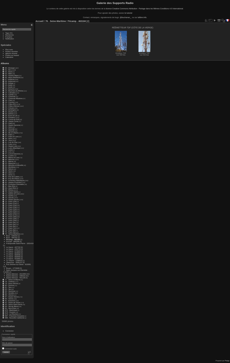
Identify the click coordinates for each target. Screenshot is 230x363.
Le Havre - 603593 (13, 253)
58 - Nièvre (9, 169)
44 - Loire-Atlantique (12, 148)
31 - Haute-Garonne (12, 125)
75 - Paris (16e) (11, 213)
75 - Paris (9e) (10, 232)
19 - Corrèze (9, 102)
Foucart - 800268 (12, 241)
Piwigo (227, 361)
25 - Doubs (9, 112)
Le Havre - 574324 (13, 251)
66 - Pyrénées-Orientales (14, 184)
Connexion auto (9, 349)
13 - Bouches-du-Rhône (14, 91)
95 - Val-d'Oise (10, 308)
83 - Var (8, 289)
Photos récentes (11, 51)
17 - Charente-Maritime (14, 98)
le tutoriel (128, 13)
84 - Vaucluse (10, 291)
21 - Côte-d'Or (10, 104)
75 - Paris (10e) (11, 201)
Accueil (39, 21)
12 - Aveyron (10, 89)
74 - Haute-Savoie (12, 199)
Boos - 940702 (11, 238)
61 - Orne (8, 175)
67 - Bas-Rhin (10, 186)
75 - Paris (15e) (11, 211)
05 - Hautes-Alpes (12, 75)
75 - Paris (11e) (11, 203)
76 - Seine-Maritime (12, 234)
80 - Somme (9, 285)
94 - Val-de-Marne (12, 306)
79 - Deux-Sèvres (11, 283)
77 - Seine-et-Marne (12, 280)
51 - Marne (9, 161)
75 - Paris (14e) (11, 209)
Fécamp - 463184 (13, 239)
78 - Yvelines (10, 281)
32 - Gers (8, 127)
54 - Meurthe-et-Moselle (14, 165)
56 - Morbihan (10, 167)
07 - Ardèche (10, 79)
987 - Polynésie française (14, 316)
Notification (9, 39)
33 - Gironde (9, 129)
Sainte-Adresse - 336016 (15, 276)
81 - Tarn (8, 287)
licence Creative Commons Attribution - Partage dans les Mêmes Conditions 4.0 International (144, 8)
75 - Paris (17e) (11, 215)
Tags (7, 33)
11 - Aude (8, 87)
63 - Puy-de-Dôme (12, 178)
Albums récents (11, 53)
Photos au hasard (12, 55)
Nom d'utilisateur (8, 337)
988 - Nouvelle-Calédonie (14, 318)
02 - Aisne (8, 72)
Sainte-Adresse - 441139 (15, 278)
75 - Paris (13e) (11, 207)
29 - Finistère (10, 117)
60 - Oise (8, 173)
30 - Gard (8, 123)
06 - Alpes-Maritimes (13, 77)
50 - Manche (9, 159)
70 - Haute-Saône (11, 192)
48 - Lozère (9, 156)
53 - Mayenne (10, 163)
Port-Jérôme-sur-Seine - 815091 (18, 264)
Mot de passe (7, 343)
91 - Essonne (10, 301)
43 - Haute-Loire (11, 146)
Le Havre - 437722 (13, 247)
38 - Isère (8, 138)
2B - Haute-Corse (11, 121)
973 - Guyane (10, 312)
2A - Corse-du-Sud (12, 119)
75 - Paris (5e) (10, 224)
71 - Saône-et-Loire (12, 194)
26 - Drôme (9, 114)
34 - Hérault (9, 131)
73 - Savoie (9, 198)
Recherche (9, 35)
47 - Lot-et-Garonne (12, 154)
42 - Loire (8, 144)
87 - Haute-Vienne (12, 297)
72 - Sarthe (9, 196)
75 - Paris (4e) (10, 222)
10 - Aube (8, 85)
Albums (5, 63)
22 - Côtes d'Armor (12, 106)
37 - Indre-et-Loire (12, 136)
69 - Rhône (9, 190)
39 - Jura (8, 140)
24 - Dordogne (10, 110)
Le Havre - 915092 (13, 259)
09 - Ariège (9, 83)
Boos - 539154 (11, 236)
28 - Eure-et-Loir (11, 116)
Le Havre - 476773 (13, 249)
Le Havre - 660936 (13, 255)
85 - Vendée (9, 293)
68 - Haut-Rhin (10, 188)
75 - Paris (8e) (10, 230)
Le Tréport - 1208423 (14, 260)
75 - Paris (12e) (11, 205)
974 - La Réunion (11, 314)
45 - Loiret (9, 150)
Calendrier (9, 57)
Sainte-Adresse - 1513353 (16, 274)
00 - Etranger (10, 68)
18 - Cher (8, 100)
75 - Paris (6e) (10, 226)
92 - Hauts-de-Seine (12, 302)
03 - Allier (8, 74)
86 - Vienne (9, 295)
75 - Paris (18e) (11, 217)
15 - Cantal (9, 95)
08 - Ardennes (10, 81)
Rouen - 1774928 (12, 268)
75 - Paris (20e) (11, 220)
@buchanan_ (125, 17)
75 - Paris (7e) (10, 228)
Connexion (9, 331)
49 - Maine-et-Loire (12, 157)
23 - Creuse (9, 108)
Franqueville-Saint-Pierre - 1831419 (19, 243)
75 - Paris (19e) (11, 219)
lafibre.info (142, 17)
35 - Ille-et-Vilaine (11, 133)
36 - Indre (8, 135)
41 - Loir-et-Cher (11, 142)
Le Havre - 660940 (13, 257)
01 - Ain (8, 70)
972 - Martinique (11, 310)
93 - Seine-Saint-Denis (13, 304)
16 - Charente (10, 96)
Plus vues (9, 49)
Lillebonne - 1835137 (14, 262)
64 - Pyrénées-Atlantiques (15, 180)
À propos (8, 37)
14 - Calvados (10, 93)
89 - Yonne (9, 299)
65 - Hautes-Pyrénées (13, 182)
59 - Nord (8, 171)
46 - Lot (8, 152)
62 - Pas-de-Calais (12, 177)
